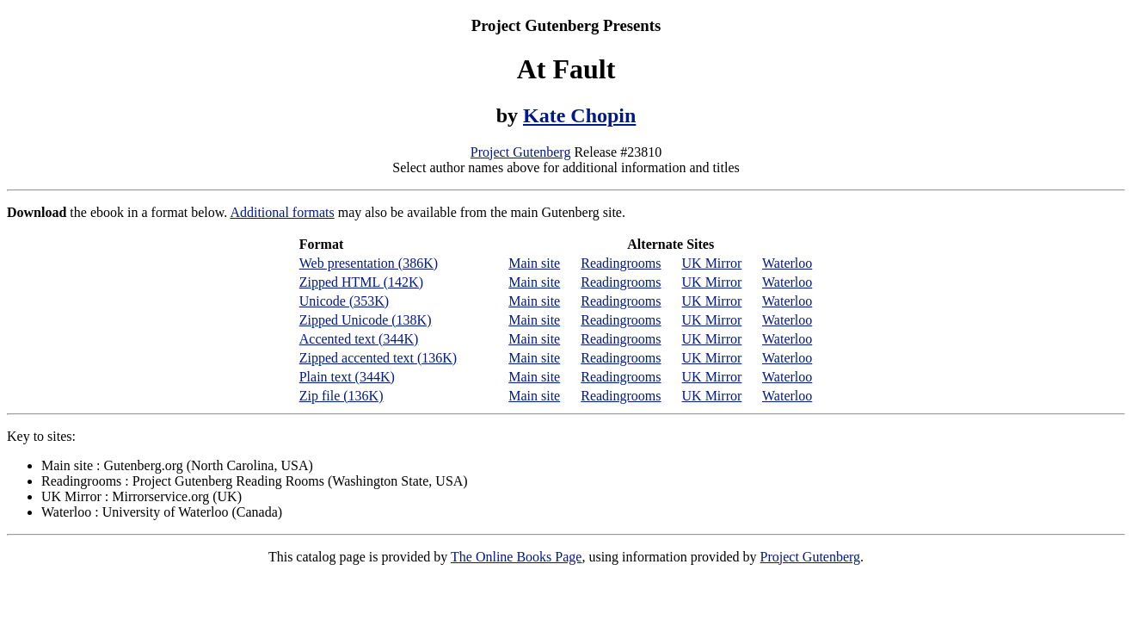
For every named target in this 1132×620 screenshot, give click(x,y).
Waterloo (787, 263)
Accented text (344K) (359, 339)
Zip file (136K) (341, 395)
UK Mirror (712, 263)
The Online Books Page (516, 556)
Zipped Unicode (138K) (365, 320)
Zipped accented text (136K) (378, 357)
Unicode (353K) (344, 301)
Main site (534, 263)
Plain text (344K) (347, 376)
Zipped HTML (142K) (361, 282)
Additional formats (282, 212)
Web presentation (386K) (368, 263)
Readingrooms (621, 263)
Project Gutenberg (521, 152)
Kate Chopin (579, 115)
